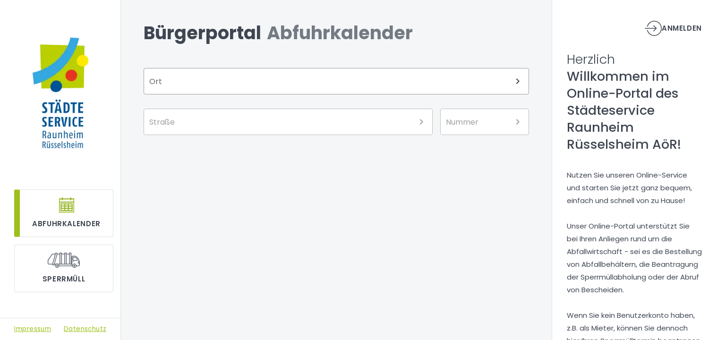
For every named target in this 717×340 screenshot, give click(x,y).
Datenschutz (85, 328)
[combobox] (336, 81)
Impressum (32, 328)
